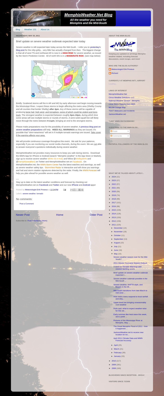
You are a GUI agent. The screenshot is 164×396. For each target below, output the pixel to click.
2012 (114, 221)
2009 (114, 365)
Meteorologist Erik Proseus (123, 69)
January (117, 356)
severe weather (29, 194)
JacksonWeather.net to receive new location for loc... (128, 333)
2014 (114, 214)
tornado (40, 194)
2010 (114, 361)
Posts (113, 131)
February (118, 353)
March (117, 349)
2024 (114, 177)
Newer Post (23, 214)
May (116, 254)
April (116, 345)
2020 (114, 191)
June (116, 250)
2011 (114, 225)
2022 (114, 184)
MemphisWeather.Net (118, 94)
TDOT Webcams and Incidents (122, 111)
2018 (114, 199)
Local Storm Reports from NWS (122, 104)
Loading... (113, 84)
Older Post (96, 214)
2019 (114, 195)
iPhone (75, 185)
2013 (114, 217)
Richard (115, 73)
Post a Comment (27, 204)
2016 (114, 206)
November (118, 232)
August (117, 243)
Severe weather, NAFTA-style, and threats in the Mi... (128, 286)
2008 (114, 368)
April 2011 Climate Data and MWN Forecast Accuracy (128, 339)
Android (86, 185)
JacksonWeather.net (117, 114)
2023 (114, 180)
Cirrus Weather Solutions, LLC (121, 97)
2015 (114, 210)
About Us (45, 29)
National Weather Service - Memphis (124, 101)
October (117, 235)
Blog (18, 29)
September (119, 239)
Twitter (56, 185)
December (118, 228)
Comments (116, 136)
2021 (114, 188)
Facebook (43, 185)
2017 (114, 203)
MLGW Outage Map (117, 107)
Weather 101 (30, 29)
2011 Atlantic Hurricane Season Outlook (130, 263)
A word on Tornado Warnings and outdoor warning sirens (127, 268)
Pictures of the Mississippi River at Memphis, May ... (128, 321)
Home (59, 214)
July (116, 246)
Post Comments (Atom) (37, 221)
